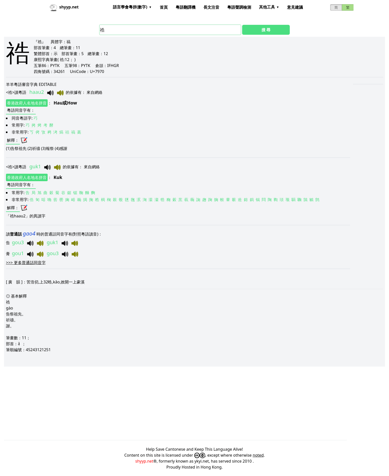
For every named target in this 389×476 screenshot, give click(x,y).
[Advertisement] (153, 403)
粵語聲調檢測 (239, 7)
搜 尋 (265, 30)
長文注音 (211, 7)
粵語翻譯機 (185, 7)
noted (258, 455)
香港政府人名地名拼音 (27, 103)
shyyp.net (144, 461)
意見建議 (295, 7)
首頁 (164, 7)
